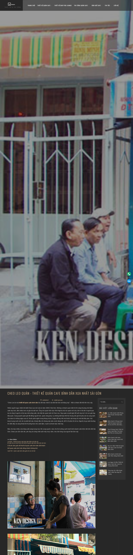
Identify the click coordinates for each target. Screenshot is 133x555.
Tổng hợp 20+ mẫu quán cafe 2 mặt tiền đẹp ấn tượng (115, 472)
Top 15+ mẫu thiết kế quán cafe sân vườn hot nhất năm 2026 (116, 447)
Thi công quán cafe (81, 5)
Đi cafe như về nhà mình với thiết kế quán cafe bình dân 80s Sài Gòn (26, 443)
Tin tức (108, 5)
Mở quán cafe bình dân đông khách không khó (22, 448)
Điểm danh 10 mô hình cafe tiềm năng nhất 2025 (115, 455)
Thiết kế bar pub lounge (63, 5)
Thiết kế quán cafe (44, 5)
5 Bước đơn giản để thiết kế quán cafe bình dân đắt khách (26, 445)
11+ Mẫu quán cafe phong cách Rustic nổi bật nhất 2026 (115, 414)
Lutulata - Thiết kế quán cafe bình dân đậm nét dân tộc (22, 441)
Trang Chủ (31, 5)
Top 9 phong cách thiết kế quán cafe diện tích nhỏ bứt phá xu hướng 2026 (115, 431)
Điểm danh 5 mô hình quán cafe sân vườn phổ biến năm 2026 (115, 439)
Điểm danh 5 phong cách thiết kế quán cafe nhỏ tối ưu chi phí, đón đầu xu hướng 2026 (115, 423)
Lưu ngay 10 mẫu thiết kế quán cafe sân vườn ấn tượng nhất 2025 (115, 464)
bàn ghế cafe (97, 5)
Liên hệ (116, 5)
